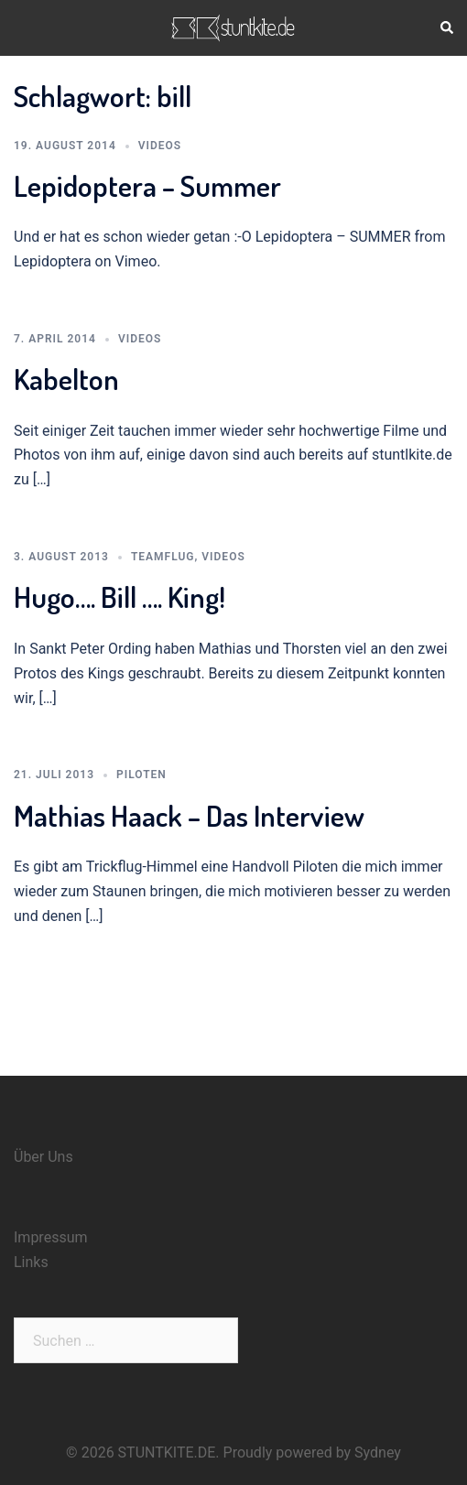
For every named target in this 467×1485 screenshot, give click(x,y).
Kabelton (66, 378)
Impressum (51, 1237)
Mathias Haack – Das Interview (189, 815)
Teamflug (163, 556)
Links (31, 1262)
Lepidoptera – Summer (147, 185)
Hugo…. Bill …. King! (119, 596)
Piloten (141, 774)
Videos (159, 145)
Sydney (377, 1452)
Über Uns (43, 1156)
